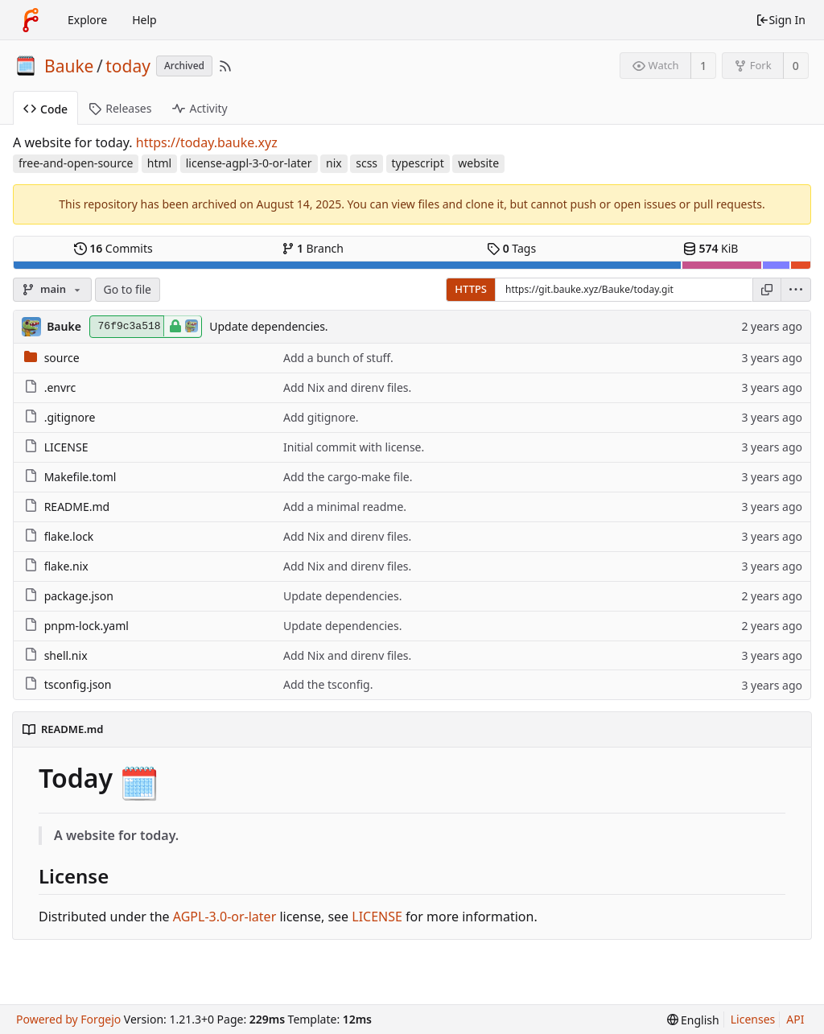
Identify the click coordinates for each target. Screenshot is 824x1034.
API (795, 1019)
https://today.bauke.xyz (207, 142)
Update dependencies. (268, 326)
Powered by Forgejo (68, 1019)
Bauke (68, 66)
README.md (77, 506)
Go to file (127, 289)
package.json (78, 596)
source (62, 357)
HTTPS (471, 289)
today (127, 66)
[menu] (796, 290)
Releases (120, 108)
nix (334, 163)
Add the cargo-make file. (348, 476)
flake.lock (69, 536)
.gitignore (70, 417)
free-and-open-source (76, 163)
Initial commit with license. (353, 447)
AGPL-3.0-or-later (224, 916)
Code (45, 109)
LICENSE (66, 447)
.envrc (60, 387)
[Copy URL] (766, 290)
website (478, 163)
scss (366, 163)
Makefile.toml (80, 476)
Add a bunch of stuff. (338, 357)
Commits (113, 248)
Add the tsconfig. (328, 684)
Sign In (780, 19)
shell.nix (66, 655)
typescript (418, 163)
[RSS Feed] (225, 66)
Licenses (753, 1019)
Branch (313, 248)
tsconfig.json (78, 684)
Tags (511, 248)
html (159, 163)
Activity (199, 108)
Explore (87, 19)
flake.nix (66, 566)
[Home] (30, 20)
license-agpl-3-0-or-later (249, 163)
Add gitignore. (321, 417)
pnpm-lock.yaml (86, 625)
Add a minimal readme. (344, 506)
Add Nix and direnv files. (347, 387)
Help (144, 19)
